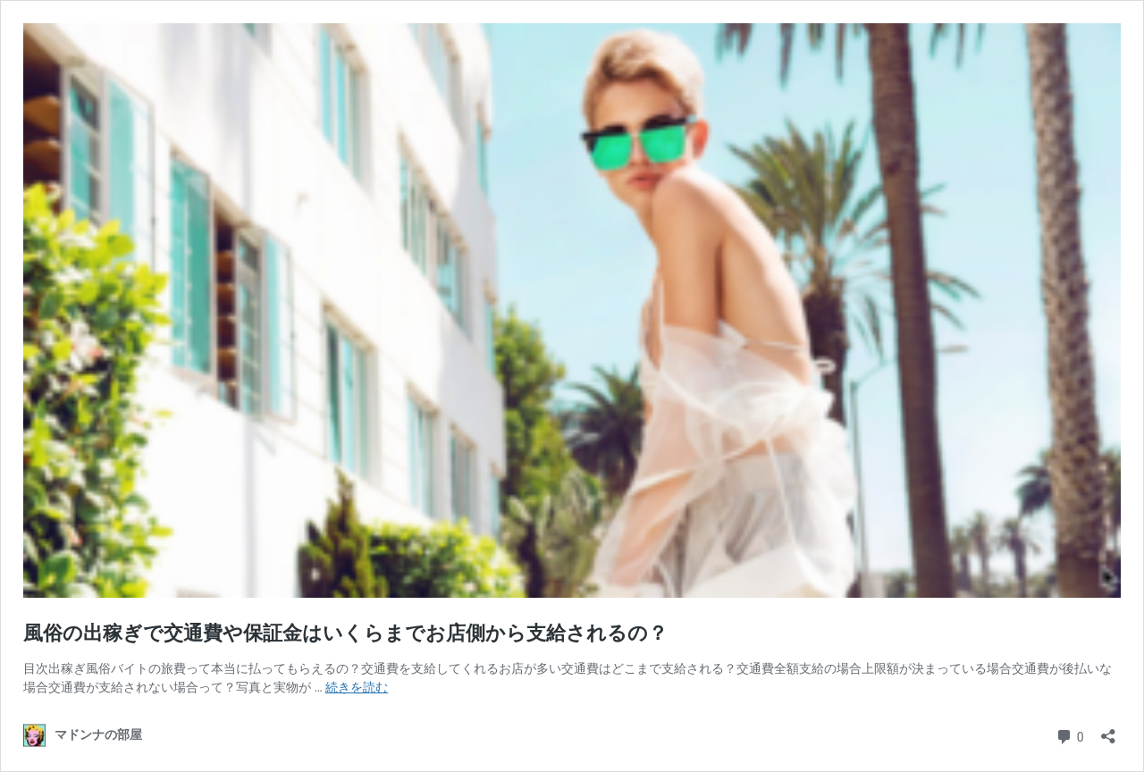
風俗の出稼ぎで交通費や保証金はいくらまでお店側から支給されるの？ (345, 633)
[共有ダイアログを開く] (1108, 730)
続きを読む (356, 687)
